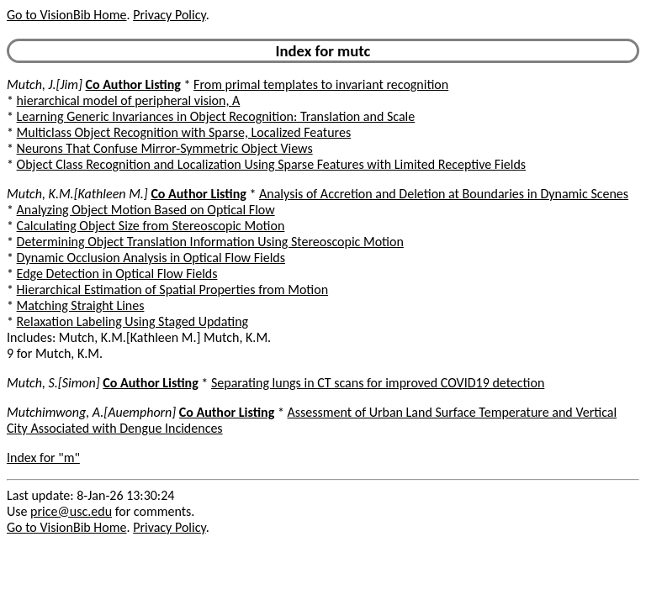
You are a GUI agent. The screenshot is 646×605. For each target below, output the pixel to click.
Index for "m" (43, 458)
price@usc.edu (71, 511)
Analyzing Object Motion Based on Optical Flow (146, 210)
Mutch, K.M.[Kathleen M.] (77, 194)
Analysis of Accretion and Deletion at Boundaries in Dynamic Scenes (443, 194)
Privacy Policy (169, 15)
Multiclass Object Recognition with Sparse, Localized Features (184, 132)
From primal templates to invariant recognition (320, 84)
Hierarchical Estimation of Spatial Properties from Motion (172, 289)
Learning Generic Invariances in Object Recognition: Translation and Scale (216, 116)
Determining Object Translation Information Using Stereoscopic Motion (210, 242)
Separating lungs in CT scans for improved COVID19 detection (377, 383)
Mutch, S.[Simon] (53, 383)
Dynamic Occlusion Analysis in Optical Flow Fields (151, 258)
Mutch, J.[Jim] (44, 84)
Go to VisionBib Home (66, 15)
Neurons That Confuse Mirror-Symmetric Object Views (165, 148)
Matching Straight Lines (81, 305)
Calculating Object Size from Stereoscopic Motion (151, 226)
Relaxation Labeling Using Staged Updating (133, 321)
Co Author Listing (132, 84)
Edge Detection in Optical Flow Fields (117, 273)
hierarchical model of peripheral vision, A (129, 100)
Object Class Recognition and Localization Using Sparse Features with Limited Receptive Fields (272, 164)
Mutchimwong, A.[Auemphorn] (91, 412)
